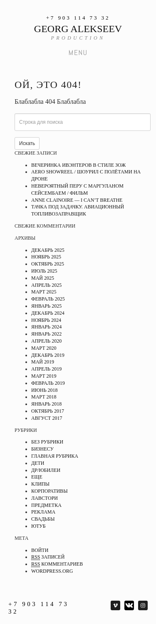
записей (47, 557)
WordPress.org (52, 571)
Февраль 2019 (48, 383)
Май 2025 (42, 278)
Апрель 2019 (46, 369)
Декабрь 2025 (47, 250)
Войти (39, 550)
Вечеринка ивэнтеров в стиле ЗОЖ (78, 165)
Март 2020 (44, 348)
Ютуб (38, 526)
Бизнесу (42, 449)
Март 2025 (44, 292)
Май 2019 (42, 362)
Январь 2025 (46, 306)
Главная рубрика (54, 456)
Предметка (46, 505)
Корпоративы (49, 491)
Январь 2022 (46, 334)
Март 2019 (44, 376)
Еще (36, 477)
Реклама (43, 512)
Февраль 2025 (48, 299)
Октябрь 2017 (47, 411)
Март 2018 (44, 397)
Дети (38, 463)
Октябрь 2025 (47, 264)
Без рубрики (47, 442)
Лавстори (44, 498)
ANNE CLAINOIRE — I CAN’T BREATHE (76, 200)
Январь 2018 (46, 404)
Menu (78, 52)
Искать (27, 143)
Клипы (40, 484)
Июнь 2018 (44, 390)
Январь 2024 (46, 327)
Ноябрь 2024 (46, 320)
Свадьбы (42, 519)
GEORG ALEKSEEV (78, 28)
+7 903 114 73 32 (78, 18)
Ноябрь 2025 (46, 257)
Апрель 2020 (46, 341)
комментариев (57, 564)
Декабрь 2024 (47, 313)
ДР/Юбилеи (45, 470)
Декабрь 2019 (47, 355)
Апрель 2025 (46, 285)
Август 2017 (46, 418)
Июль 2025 (44, 271)
